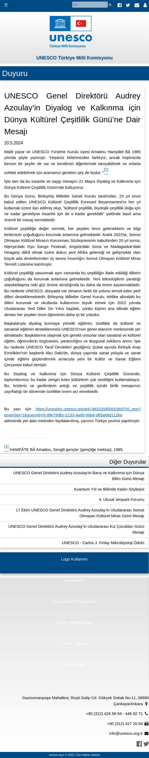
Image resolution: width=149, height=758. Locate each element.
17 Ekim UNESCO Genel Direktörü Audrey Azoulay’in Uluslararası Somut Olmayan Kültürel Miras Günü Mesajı (80, 513)
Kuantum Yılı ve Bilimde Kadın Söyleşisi (109, 489)
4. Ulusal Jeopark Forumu (121, 499)
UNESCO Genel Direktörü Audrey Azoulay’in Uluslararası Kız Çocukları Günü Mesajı (76, 529)
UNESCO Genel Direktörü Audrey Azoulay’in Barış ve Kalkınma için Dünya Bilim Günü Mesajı (78, 475)
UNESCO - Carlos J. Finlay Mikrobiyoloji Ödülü (103, 542)
